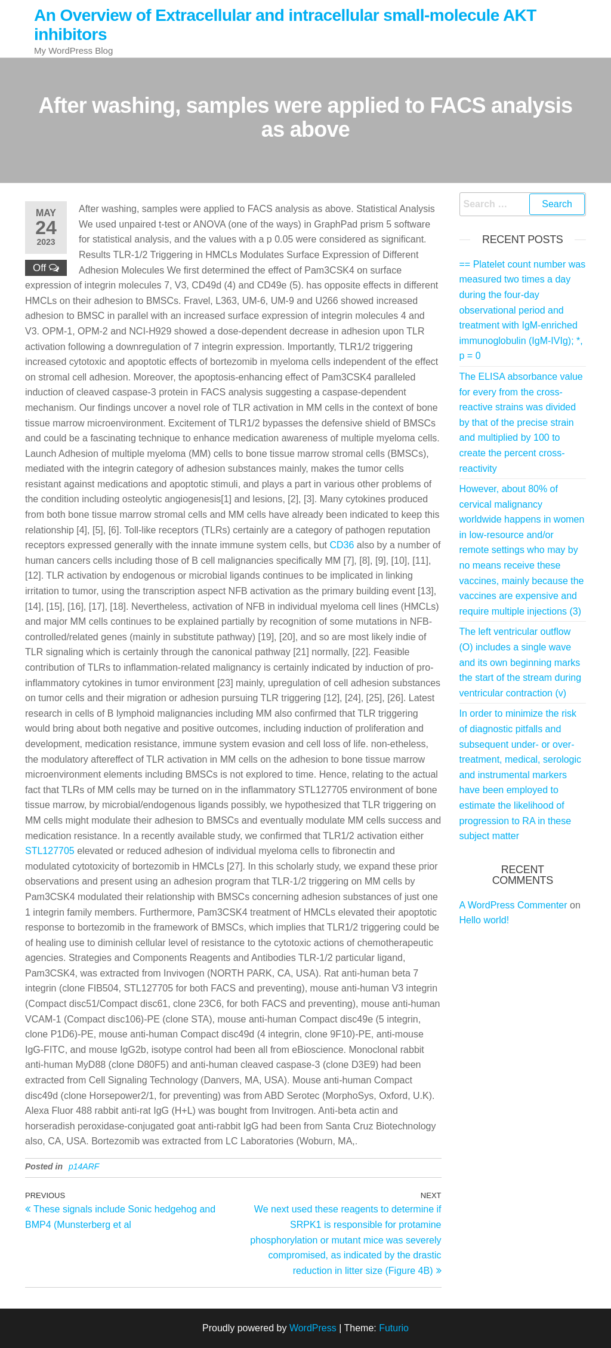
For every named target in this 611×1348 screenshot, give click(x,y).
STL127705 (50, 851)
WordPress (313, 1328)
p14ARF (84, 1166)
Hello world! (484, 920)
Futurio (394, 1328)
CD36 (341, 545)
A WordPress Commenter (513, 905)
